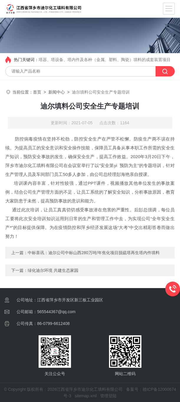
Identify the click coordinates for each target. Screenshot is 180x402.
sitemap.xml (86, 395)
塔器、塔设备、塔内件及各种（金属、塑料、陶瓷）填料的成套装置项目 (105, 59)
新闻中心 (56, 92)
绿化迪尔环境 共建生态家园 (53, 270)
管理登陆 (108, 395)
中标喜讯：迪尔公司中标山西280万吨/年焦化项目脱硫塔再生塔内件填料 (93, 252)
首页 (37, 92)
